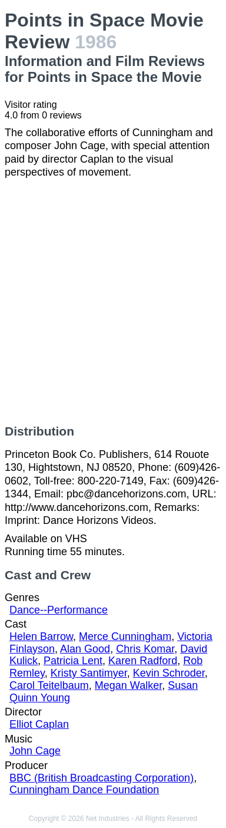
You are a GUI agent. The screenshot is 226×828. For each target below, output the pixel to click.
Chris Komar (145, 649)
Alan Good (85, 649)
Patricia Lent (73, 661)
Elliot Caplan (39, 724)
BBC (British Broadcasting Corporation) (101, 778)
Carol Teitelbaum (49, 685)
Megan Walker (128, 685)
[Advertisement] (113, 302)
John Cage (35, 751)
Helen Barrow (41, 636)
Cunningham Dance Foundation (84, 790)
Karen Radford (142, 661)
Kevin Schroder (169, 673)
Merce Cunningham (125, 636)
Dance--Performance (58, 610)
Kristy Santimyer (89, 673)
